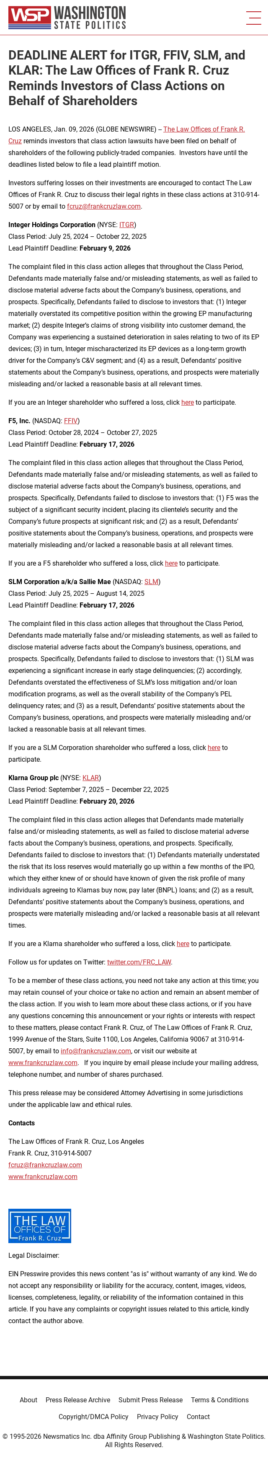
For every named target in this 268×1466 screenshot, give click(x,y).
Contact (198, 1417)
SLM (151, 582)
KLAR (90, 778)
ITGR (126, 225)
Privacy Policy (157, 1417)
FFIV (70, 421)
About (28, 1400)
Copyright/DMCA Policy (94, 1417)
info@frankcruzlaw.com (96, 1051)
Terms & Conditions (220, 1400)
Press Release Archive (78, 1400)
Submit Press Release (151, 1400)
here (187, 402)
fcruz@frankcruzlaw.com (104, 206)
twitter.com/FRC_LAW (139, 962)
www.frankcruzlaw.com (42, 1063)
